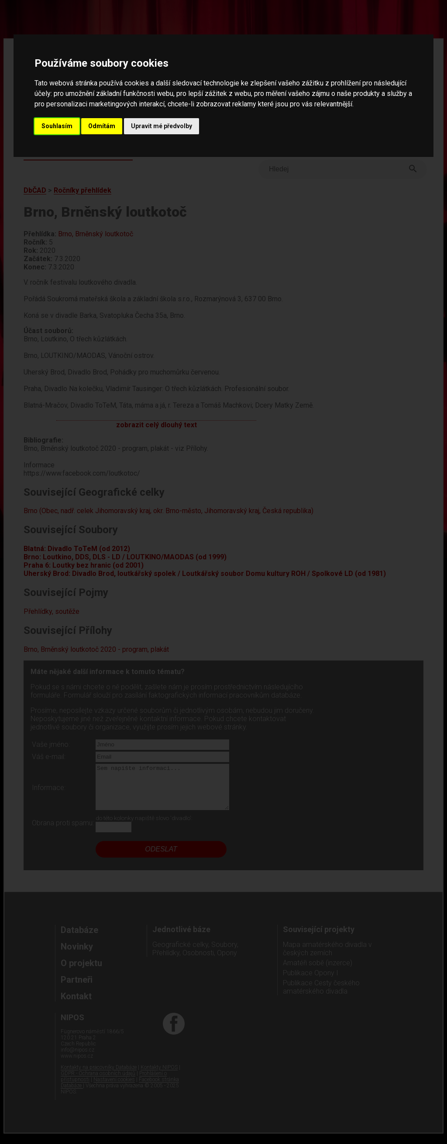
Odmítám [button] (101, 126)
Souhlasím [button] (56, 126)
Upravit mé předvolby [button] (161, 126)
